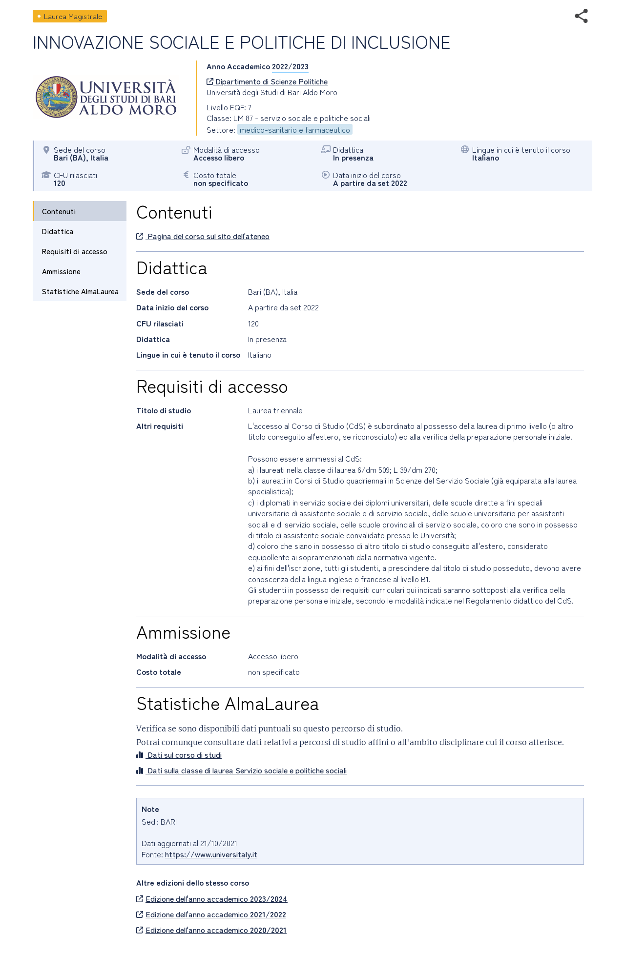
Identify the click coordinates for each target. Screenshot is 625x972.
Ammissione (61, 271)
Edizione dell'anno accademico (212, 898)
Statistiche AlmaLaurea (80, 291)
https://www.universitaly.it (211, 854)
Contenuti (59, 211)
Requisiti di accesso (74, 251)
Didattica (57, 231)
